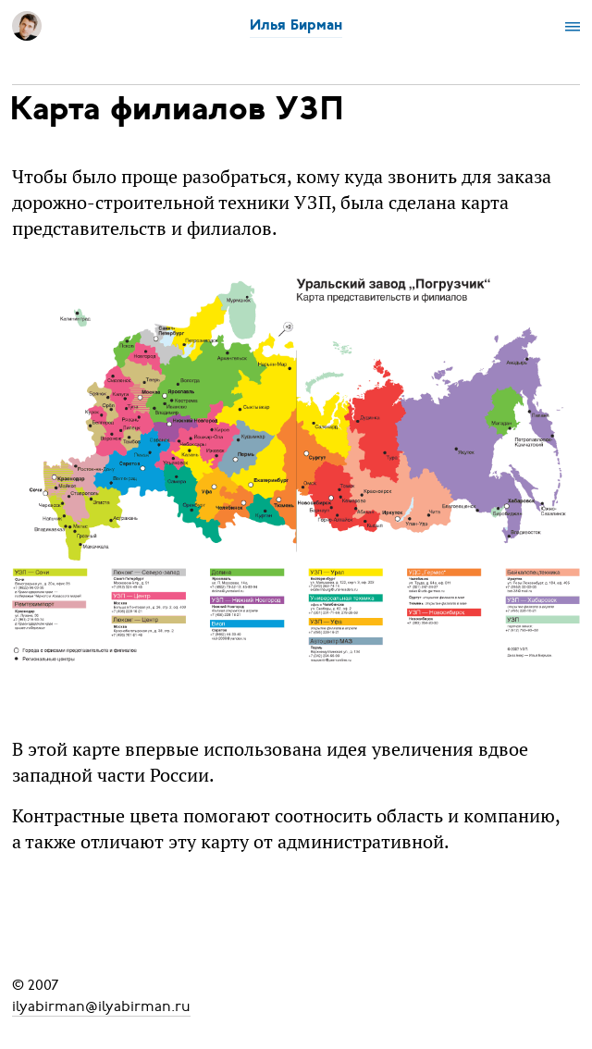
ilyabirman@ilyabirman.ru (101, 1005)
